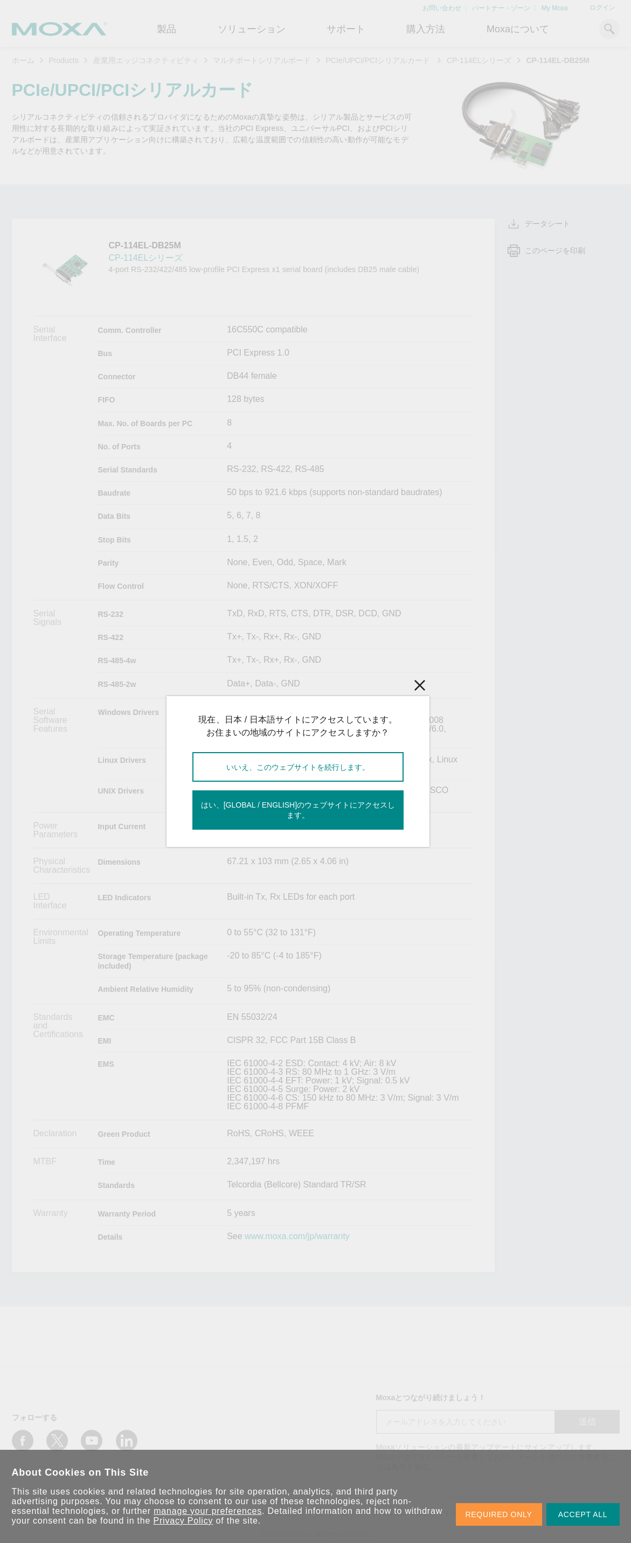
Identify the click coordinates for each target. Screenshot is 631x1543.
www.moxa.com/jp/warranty (297, 1236)
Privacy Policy (183, 1520)
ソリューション (252, 29)
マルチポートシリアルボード (262, 60)
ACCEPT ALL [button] (583, 1514)
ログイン (602, 7)
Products (63, 60)
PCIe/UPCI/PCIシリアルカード (378, 60)
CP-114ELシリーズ (479, 60)
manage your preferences (208, 1511)
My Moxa (555, 8)
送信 (587, 1421)
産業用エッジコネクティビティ (146, 60)
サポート (346, 29)
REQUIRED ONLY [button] (499, 1514)
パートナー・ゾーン (501, 8)
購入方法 (425, 29)
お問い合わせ (441, 8)
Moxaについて (518, 29)
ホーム (23, 60)
